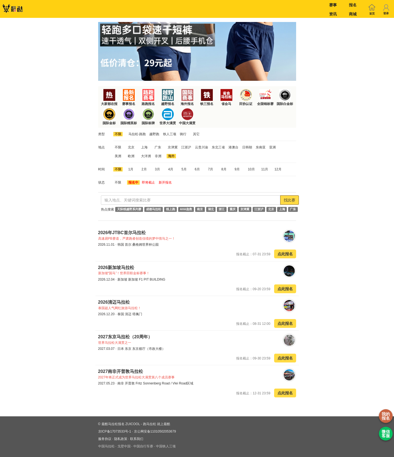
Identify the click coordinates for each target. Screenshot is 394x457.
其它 (196, 134)
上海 (144, 147)
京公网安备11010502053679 (155, 431)
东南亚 (261, 147)
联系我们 (136, 439)
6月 (197, 169)
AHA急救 (186, 209)
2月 (144, 169)
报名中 (133, 182)
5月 (184, 169)
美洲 (118, 156)
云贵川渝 (201, 147)
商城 (353, 14)
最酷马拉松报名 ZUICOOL (120, 424)
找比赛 (289, 200)
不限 (118, 134)
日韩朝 (247, 147)
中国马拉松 (106, 446)
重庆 (233, 209)
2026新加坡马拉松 (116, 267)
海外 (171, 156)
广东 (158, 147)
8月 (224, 169)
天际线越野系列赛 (129, 209)
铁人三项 (169, 134)
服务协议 (104, 439)
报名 (353, 5)
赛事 (333, 5)
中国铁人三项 (166, 446)
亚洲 (272, 147)
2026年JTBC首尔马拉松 (122, 232)
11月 (264, 169)
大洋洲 (146, 156)
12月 (277, 169)
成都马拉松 (153, 209)
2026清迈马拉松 (114, 302)
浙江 (222, 209)
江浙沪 (186, 147)
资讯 (333, 14)
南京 (200, 209)
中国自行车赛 (143, 446)
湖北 (211, 209)
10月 (251, 169)
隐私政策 (120, 439)
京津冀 (173, 147)
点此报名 (285, 254)
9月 (237, 169)
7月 (210, 169)
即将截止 (148, 182)
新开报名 (165, 182)
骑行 (183, 134)
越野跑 (154, 134)
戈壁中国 (124, 446)
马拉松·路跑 (137, 134)
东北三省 (218, 147)
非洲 (158, 156)
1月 (131, 169)
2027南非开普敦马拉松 (120, 371)
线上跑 (170, 209)
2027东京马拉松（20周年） (125, 336)
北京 (131, 147)
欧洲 (131, 156)
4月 (170, 169)
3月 (157, 169)
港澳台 (233, 147)
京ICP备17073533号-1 (114, 431)
